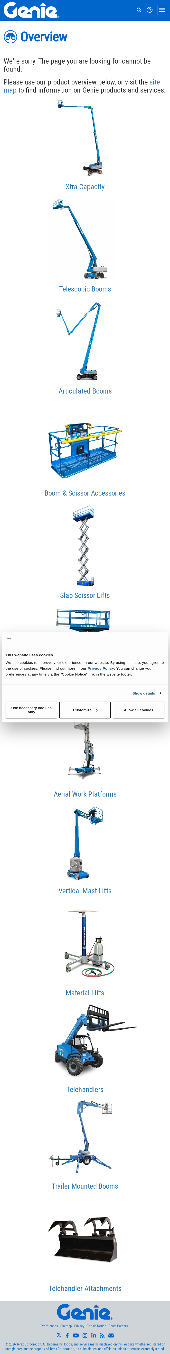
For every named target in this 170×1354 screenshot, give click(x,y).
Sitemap (66, 1326)
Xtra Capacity (85, 186)
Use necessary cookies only (31, 710)
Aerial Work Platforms (85, 794)
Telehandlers (85, 1089)
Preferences (49, 1326)
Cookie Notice (96, 1326)
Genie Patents (118, 1326)
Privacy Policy (101, 668)
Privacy (79, 1326)
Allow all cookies (138, 710)
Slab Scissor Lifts (85, 595)
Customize (85, 710)
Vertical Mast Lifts (85, 890)
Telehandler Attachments (85, 1288)
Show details (143, 693)
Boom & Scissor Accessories (85, 493)
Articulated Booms (85, 391)
